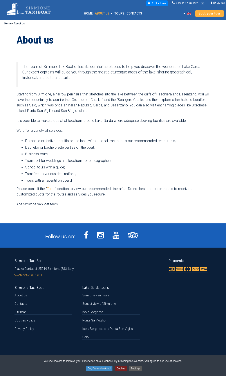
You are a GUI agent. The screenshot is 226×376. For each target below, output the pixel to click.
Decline (121, 368)
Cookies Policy (24, 320)
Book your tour (209, 13)
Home (88, 13)
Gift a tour (157, 3)
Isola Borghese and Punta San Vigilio (107, 328)
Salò (85, 337)
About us (103, 13)
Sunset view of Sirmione (99, 303)
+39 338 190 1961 (187, 3)
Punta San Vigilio (94, 320)
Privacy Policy (24, 328)
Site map (20, 312)
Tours (119, 13)
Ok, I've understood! (98, 368)
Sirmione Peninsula (95, 295)
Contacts (134, 13)
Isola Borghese (92, 312)
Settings (136, 368)
